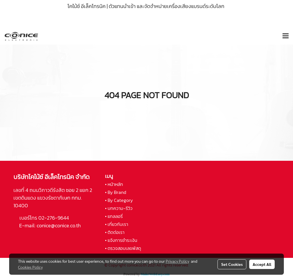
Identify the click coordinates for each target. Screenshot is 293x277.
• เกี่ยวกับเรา (116, 224)
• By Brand (115, 192)
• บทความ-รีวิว (118, 208)
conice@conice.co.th (59, 225)
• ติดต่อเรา (114, 232)
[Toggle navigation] (285, 36)
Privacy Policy (177, 261)
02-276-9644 (53, 218)
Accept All (262, 264)
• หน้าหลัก (114, 184)
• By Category (119, 200)
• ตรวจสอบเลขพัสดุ (123, 248)
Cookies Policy (30, 267)
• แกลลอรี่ (114, 216)
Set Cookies (232, 264)
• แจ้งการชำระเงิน (121, 240)
